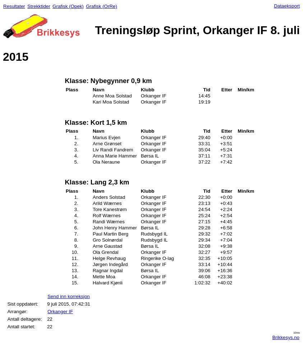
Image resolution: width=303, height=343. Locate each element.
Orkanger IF (60, 311)
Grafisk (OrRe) (101, 6)
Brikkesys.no (285, 337)
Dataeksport (287, 6)
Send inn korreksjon (68, 296)
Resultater (14, 6)
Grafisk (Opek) (68, 6)
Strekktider (38, 6)
